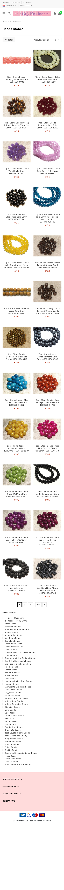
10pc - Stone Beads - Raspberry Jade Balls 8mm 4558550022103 (47, 125)
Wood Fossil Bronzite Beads (18, 764)
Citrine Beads (11, 655)
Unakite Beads (11, 761)
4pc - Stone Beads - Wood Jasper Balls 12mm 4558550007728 (16, 311)
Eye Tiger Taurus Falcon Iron (18, 664)
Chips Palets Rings (13, 644)
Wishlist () (26, 5)
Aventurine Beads (13, 638)
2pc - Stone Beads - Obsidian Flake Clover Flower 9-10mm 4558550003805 (47, 589)
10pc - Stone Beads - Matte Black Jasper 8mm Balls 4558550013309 (47, 494)
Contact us (16, 3)
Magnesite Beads (13, 692)
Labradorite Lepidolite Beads (18, 687)
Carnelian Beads (12, 641)
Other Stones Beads (14, 715)
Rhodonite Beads (13, 730)
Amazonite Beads (13, 626)
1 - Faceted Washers (14, 618)
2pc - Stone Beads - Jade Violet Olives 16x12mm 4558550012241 (16, 540)
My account (27, 3)
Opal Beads (10, 713)
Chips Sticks (11, 649)
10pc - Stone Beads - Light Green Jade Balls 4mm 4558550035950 (47, 79)
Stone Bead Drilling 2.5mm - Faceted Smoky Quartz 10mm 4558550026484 (47, 311)
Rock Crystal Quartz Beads (17, 733)
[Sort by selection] (42, 40)
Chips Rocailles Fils (14, 646)
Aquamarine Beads (14, 635)
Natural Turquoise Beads (16, 704)
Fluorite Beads (11, 667)
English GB (10, 5)
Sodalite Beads (12, 744)
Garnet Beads (11, 670)
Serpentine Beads (13, 741)
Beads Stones (9, 612)
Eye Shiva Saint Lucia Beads (18, 661)
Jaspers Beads (12, 684)
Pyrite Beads (10, 724)
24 (57, 40)
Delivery (6, 3)
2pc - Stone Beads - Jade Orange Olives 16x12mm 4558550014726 (47, 402)
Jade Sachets (11, 678)
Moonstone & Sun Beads (17, 698)
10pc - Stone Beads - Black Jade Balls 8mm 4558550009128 (16, 217)
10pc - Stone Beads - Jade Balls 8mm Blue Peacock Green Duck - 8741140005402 (47, 218)
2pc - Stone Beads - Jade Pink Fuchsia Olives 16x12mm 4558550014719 (47, 448)
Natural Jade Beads (14, 701)
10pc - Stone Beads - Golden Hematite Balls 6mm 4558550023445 (16, 356)
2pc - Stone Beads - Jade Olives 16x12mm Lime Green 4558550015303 (16, 494)
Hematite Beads (12, 672)
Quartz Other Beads (14, 727)
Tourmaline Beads (13, 758)
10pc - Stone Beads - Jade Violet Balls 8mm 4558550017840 (16, 171)
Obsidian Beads (12, 707)
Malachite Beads (12, 695)
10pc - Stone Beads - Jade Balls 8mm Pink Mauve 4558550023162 (47, 171)
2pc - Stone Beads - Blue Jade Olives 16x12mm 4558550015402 (16, 402)
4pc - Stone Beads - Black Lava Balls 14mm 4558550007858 (16, 588)
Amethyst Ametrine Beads (17, 629)
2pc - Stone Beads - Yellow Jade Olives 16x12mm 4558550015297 (16, 448)
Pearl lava (9, 718)
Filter (9, 40)
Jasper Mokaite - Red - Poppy (18, 681)
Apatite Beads (11, 632)
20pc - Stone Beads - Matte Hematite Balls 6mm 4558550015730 (47, 356)
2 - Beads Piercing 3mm (16, 621)
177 (38, 605)
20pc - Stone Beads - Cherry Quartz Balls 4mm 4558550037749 (16, 79)
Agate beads (10, 624)
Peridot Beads (11, 721)
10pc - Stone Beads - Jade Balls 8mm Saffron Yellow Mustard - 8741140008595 (16, 265)
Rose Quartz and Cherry (16, 736)
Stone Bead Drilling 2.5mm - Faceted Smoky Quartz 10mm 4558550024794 (47, 265)
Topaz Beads (11, 756)
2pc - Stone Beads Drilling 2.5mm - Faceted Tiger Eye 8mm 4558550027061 (16, 125)
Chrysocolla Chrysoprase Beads (20, 652)
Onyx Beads (10, 710)
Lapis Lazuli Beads (13, 690)
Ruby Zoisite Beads (14, 738)
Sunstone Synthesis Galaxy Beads (21, 753)
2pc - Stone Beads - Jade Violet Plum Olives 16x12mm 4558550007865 (47, 541)
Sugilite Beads (11, 750)
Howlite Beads (11, 675)
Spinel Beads (11, 747)
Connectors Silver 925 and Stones (21, 658)
